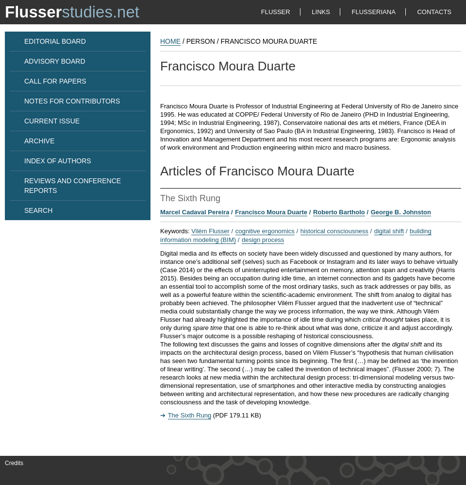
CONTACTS (434, 12)
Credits (14, 463)
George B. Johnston (401, 212)
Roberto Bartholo (339, 212)
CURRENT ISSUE (52, 121)
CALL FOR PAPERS (55, 81)
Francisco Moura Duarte (271, 212)
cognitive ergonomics (265, 231)
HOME (170, 41)
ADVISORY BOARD (54, 61)
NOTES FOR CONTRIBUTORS (72, 101)
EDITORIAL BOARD (55, 41)
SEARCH (38, 210)
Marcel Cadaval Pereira (194, 212)
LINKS (321, 12)
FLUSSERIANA (374, 12)
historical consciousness (334, 231)
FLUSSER (275, 12)
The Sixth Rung (190, 415)
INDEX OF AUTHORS (57, 161)
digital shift (389, 231)
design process (263, 239)
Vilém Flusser (210, 231)
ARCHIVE (39, 141)
